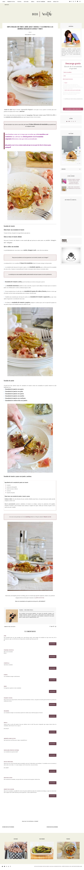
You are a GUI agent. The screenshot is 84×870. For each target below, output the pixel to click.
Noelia (5, 722)
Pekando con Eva (47, 516)
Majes (5, 686)
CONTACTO (7, 4)
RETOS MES (26, 1)
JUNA (5, 635)
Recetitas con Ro (8, 777)
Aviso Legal (52, 866)
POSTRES (19, 1)
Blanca (5, 674)
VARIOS (32, 1)
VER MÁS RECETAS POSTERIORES (8, 827)
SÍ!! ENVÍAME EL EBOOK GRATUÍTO (73, 109)
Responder (52, 643)
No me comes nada (8, 761)
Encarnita (6, 710)
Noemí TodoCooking (9, 789)
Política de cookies (46, 866)
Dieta (33, 34)
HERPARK (67, 866)
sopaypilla (6, 663)
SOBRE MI (49, 1)
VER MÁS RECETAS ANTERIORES (52, 827)
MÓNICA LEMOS (79, 866)
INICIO (4, 1)
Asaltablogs (28, 34)
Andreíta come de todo (10, 738)
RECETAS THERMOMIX (41, 1)
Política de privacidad (38, 866)
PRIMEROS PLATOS (11, 1)
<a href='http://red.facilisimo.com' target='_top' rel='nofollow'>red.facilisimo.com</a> (65, 241)
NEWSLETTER (55, 1)
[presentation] (73, 103)
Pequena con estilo (9, 650)
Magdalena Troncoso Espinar (11, 750)
